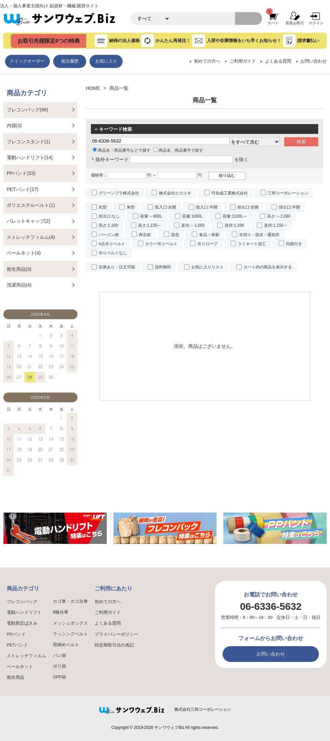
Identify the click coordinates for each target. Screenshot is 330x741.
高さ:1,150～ (149, 225)
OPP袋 (59, 677)
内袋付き (294, 244)
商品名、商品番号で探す (178, 150)
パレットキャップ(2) (28, 221)
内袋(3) (14, 125)
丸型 (103, 207)
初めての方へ (207, 61)
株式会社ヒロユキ (175, 193)
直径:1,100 (234, 225)
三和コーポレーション (288, 193)
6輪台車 (60, 612)
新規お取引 (295, 23)
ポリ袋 (59, 666)
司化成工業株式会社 (229, 193)
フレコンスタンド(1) (28, 141)
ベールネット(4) (24, 253)
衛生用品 (15, 677)
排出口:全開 (248, 207)
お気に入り (106, 61)
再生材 (145, 234)
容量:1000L (192, 216)
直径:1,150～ (275, 225)
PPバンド (16, 634)
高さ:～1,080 (278, 216)
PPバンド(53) (21, 173)
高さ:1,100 (108, 225)
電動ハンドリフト (24, 612)
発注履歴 (69, 61)
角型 (131, 207)
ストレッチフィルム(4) (31, 237)
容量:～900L (151, 216)
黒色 (175, 234)
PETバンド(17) (22, 189)
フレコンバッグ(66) (27, 109)
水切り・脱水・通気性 (259, 234)
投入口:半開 (206, 207)
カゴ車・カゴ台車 (70, 601)
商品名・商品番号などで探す (122, 150)
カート (273, 23)
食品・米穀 (209, 234)
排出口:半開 (289, 207)
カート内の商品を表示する (267, 267)
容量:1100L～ (235, 216)
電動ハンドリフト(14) (30, 157)
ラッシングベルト (70, 634)
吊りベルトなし (113, 253)
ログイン (316, 23)
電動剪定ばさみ (22, 623)
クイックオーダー (27, 61)
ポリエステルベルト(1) (31, 205)
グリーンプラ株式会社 (119, 193)
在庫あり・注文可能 (117, 267)
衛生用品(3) (19, 269)
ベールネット (20, 666)
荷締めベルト (66, 644)
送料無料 (163, 267)
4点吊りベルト (112, 244)
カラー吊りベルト (161, 244)
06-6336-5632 (271, 606)
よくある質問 (278, 61)
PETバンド (17, 645)
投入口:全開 (165, 207)
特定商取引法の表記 (114, 645)
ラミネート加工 (252, 244)
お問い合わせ (313, 61)
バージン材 (109, 234)
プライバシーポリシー (116, 634)
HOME (93, 88)
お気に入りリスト (207, 267)
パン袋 (59, 655)
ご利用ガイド (243, 61)
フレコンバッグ (22, 601)
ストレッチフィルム (26, 656)
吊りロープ (207, 244)
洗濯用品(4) (19, 285)
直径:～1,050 (192, 225)
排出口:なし (109, 216)
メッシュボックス (70, 623)
